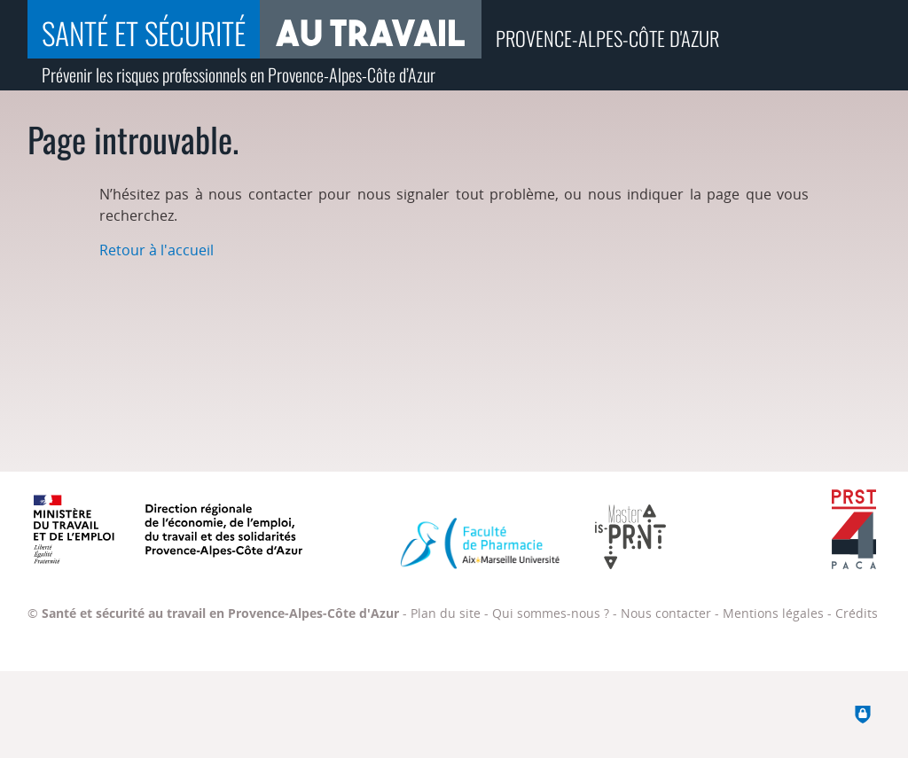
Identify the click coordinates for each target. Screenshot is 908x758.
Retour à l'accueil (156, 250)
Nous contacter (666, 613)
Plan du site (446, 613)
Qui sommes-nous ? (550, 613)
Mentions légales (773, 613)
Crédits (856, 613)
